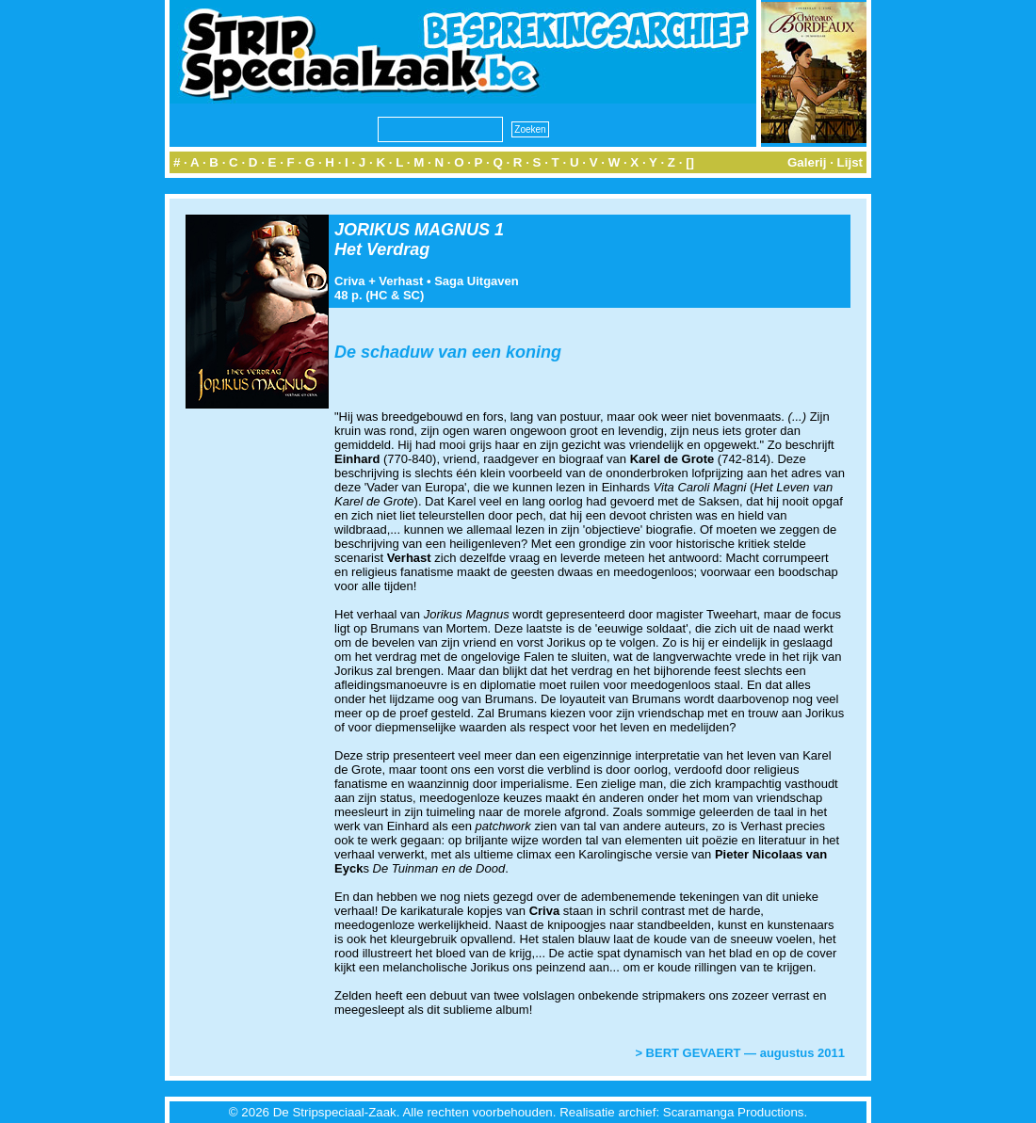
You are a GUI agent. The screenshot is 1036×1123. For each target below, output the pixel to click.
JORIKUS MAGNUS (412, 229)
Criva (349, 281)
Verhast (401, 281)
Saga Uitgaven (476, 281)
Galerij (807, 162)
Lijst (850, 162)
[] (690, 162)
